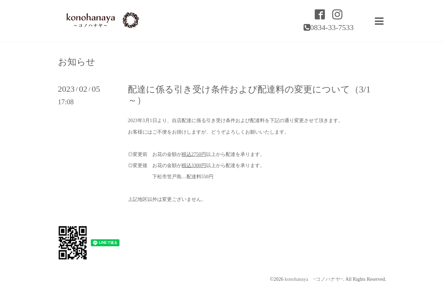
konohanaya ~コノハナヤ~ (314, 279)
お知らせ (76, 62)
